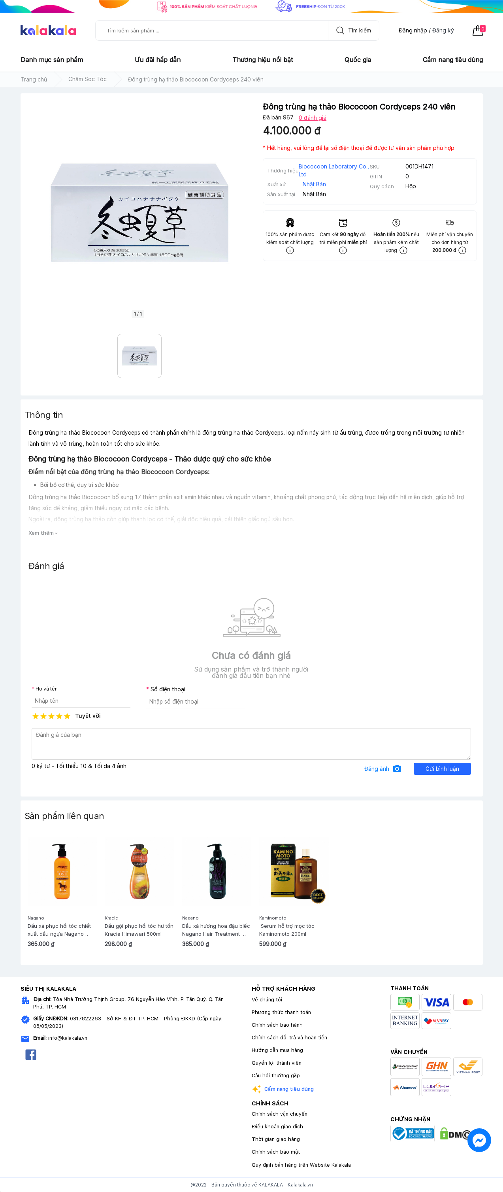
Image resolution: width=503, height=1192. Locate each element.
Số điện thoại (168, 689)
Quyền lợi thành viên (276, 1063)
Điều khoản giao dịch (277, 1127)
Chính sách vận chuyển (279, 1114)
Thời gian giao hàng (276, 1139)
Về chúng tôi (267, 1000)
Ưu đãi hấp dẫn (158, 60)
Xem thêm (43, 533)
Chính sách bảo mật (276, 1152)
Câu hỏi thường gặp (276, 1075)
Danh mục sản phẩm (52, 60)
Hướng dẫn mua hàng (277, 1050)
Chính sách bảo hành (277, 1025)
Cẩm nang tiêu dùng (453, 60)
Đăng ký (443, 30)
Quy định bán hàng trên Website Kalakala (301, 1165)
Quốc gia (358, 60)
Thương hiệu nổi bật (262, 60)
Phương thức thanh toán (281, 1012)
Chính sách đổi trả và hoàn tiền (289, 1038)
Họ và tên (47, 689)
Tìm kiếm (351, 30)
